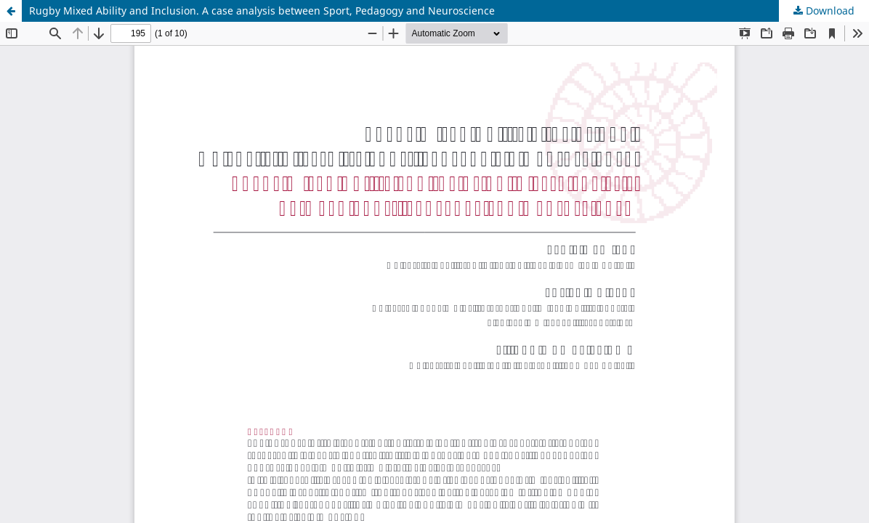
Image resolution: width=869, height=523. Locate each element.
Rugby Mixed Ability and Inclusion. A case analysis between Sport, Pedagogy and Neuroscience (262, 10)
